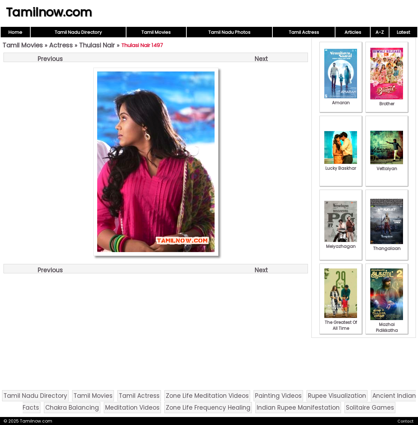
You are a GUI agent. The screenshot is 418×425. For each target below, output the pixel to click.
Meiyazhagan (340, 243)
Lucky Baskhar (340, 165)
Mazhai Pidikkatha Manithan (386, 327)
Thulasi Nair (97, 45)
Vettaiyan (386, 166)
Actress (61, 45)
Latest (403, 32)
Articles (353, 32)
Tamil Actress (304, 32)
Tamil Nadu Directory (78, 32)
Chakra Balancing (72, 407)
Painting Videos (278, 396)
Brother (386, 101)
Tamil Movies (156, 32)
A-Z (380, 32)
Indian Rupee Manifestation (298, 407)
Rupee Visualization (337, 396)
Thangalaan (386, 245)
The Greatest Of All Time (340, 322)
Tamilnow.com (49, 12)
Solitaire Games (370, 407)
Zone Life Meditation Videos (207, 396)
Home (15, 32)
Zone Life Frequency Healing (208, 407)
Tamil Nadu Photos (229, 32)
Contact (405, 421)
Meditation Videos (132, 407)
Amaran (340, 100)
